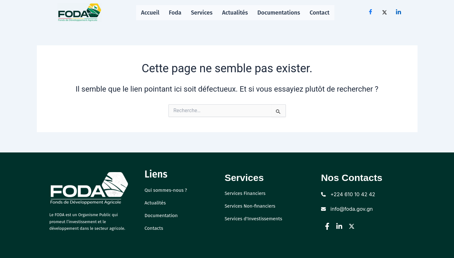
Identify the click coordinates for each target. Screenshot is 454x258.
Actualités (235, 12)
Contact (320, 12)
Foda (175, 12)
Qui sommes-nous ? (167, 190)
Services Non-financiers (252, 206)
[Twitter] (384, 12)
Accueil (150, 12)
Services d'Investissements (255, 219)
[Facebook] (370, 12)
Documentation (162, 215)
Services (202, 12)
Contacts (155, 228)
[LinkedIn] (398, 12)
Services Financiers (246, 193)
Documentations (279, 12)
